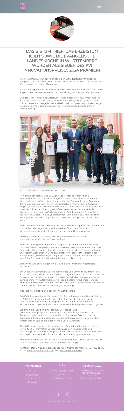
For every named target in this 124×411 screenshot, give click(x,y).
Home (32, 371)
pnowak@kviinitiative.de (40, 350)
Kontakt (32, 382)
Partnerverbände (62, 378)
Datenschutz (33, 378)
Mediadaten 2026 (91, 378)
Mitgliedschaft (62, 374)
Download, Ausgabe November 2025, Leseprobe (91, 373)
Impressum (32, 374)
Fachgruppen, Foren (62, 370)
